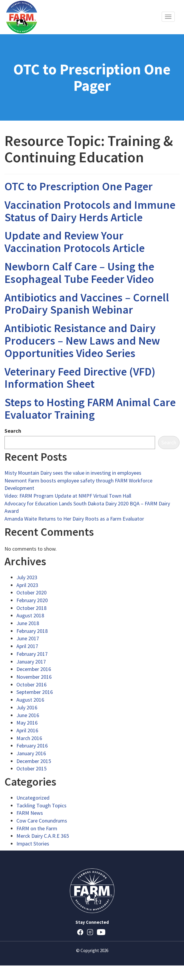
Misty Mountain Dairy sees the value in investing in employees (72, 472)
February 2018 (32, 630)
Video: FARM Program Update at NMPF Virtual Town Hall (67, 495)
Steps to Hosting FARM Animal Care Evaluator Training (90, 408)
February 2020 (32, 600)
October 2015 (31, 768)
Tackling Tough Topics (41, 805)
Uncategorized (33, 797)
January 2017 (31, 661)
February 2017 (32, 653)
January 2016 (31, 753)
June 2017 (27, 638)
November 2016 (34, 676)
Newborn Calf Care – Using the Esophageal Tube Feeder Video (79, 272)
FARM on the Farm (36, 828)
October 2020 (31, 592)
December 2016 (33, 669)
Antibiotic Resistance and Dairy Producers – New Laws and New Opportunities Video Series (82, 340)
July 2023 (26, 577)
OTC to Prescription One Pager (78, 186)
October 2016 (31, 684)
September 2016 (34, 692)
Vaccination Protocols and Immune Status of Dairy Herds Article (89, 211)
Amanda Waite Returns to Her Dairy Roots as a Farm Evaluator (74, 518)
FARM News (29, 812)
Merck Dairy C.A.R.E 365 (42, 835)
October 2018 (31, 608)
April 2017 (27, 646)
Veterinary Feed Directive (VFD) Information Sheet (79, 378)
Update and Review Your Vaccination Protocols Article (74, 241)
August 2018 (30, 615)
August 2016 (30, 699)
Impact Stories (32, 843)
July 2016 (26, 707)
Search (12, 430)
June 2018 (27, 623)
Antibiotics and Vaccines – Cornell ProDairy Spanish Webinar (86, 303)
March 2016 (29, 738)
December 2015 (33, 761)
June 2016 (27, 715)
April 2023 (27, 585)
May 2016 (27, 722)
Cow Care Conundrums (41, 820)
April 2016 (27, 730)
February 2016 (32, 745)
